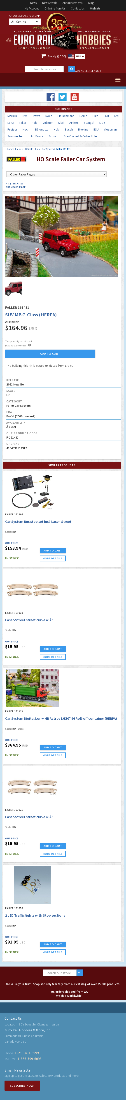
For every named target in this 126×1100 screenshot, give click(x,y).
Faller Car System (44, 149)
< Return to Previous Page (16, 185)
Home (10, 149)
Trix (24, 116)
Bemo (83, 116)
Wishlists (95, 8)
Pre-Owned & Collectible (80, 136)
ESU (96, 129)
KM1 (117, 116)
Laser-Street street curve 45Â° (29, 620)
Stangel (89, 123)
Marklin (12, 116)
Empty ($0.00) (57, 56)
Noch (26, 129)
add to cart (50, 354)
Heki (57, 129)
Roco (48, 116)
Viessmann (111, 129)
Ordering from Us (54, 8)
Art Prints (37, 136)
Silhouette (42, 129)
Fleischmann (66, 116)
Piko (95, 116)
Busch (69, 129)
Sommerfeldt (16, 136)
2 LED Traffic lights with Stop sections (35, 915)
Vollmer (48, 123)
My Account (32, 8)
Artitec (74, 123)
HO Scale (28, 149)
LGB (106, 116)
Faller (22, 123)
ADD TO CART (53, 550)
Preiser (12, 129)
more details (53, 558)
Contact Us (77, 8)
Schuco (53, 136)
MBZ (102, 123)
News (33, 3)
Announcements (72, 3)
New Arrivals (49, 3)
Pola (34, 123)
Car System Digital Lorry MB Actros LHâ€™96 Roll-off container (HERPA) (61, 718)
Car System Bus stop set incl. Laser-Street (38, 521)
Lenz (10, 123)
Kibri (61, 123)
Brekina (83, 129)
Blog (91, 3)
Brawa (36, 116)
